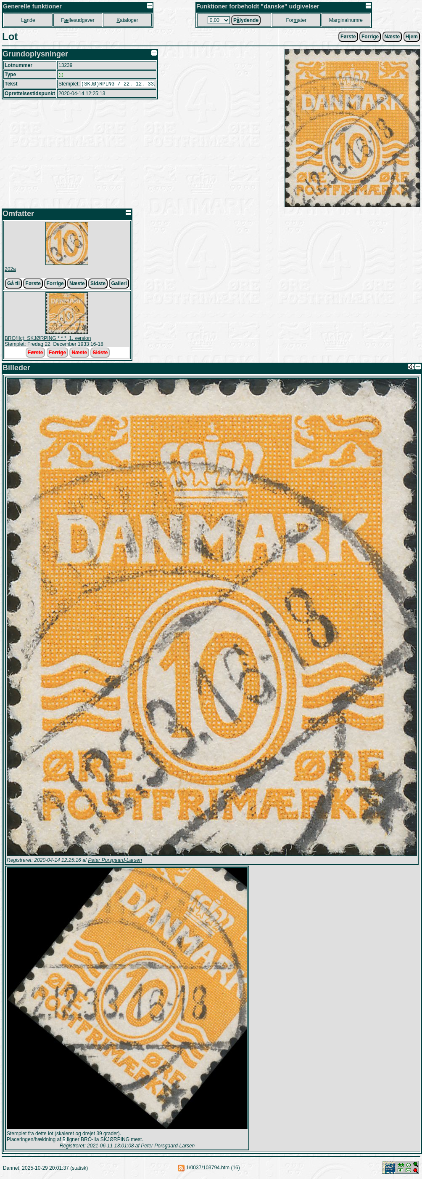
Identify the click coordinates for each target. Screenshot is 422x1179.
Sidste (98, 283)
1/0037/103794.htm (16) (213, 1168)
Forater (296, 20)
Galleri (119, 283)
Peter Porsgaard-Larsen (115, 860)
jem (412, 37)
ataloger (127, 20)
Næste (77, 283)
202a (10, 269)
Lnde (28, 20)
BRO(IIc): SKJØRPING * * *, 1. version (48, 338)
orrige (370, 37)
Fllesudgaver (77, 20)
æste (392, 37)
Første (348, 37)
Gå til (13, 283)
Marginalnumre (346, 20)
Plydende (245, 20)
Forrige (54, 283)
